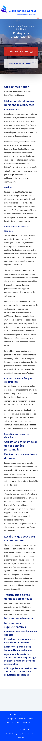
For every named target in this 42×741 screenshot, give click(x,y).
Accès (31, 719)
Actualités (22, 719)
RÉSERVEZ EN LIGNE (20, 51)
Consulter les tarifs (19, 63)
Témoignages (11, 719)
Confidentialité (27, 722)
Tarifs (28, 715)
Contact (10, 722)
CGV (17, 722)
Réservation (18, 715)
